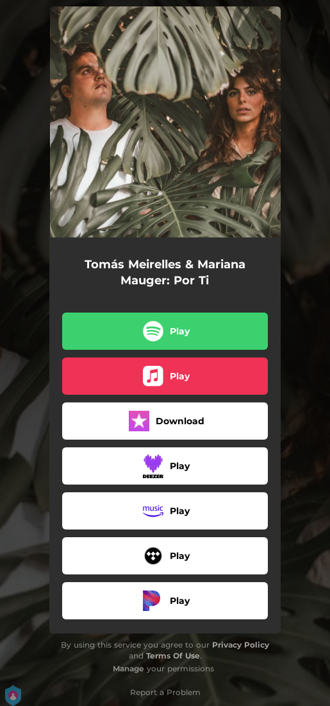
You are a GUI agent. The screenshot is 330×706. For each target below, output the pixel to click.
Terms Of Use (173, 655)
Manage (128, 668)
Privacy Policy (240, 645)
